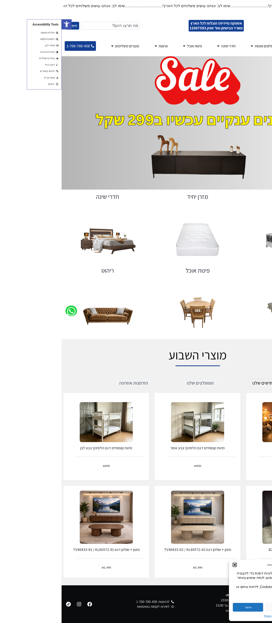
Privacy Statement (211, 616)
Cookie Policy (230, 616)
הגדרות (251, 607)
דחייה (218, 607)
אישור (186, 607)
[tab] (202, 382)
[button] (5, 24)
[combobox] (48, 26)
